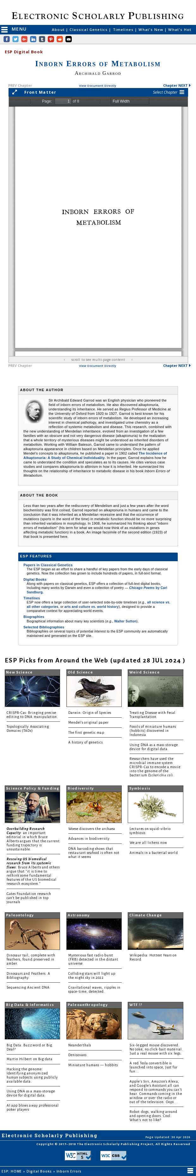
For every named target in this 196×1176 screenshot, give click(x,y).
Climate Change (145, 915)
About (59, 29)
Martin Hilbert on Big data (29, 1059)
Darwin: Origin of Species (89, 712)
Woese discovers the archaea (91, 829)
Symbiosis (140, 788)
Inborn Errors (70, 1171)
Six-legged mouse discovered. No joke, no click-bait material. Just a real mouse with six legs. (156, 1049)
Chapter (177, 85)
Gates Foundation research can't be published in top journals (29, 898)
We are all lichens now (148, 842)
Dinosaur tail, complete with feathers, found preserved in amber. (31, 959)
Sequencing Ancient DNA (28, 987)
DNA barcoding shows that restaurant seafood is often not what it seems (94, 853)
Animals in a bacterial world (154, 853)
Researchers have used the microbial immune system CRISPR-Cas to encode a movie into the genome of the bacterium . (155, 767)
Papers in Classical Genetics (47, 565)
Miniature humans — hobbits (93, 1065)
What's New (151, 29)
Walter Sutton (125, 621)
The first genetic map (86, 732)
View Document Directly (97, 86)
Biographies (33, 617)
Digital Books (34, 579)
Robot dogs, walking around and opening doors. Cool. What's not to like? (153, 1116)
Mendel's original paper (88, 722)
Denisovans (77, 1055)
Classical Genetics (89, 29)
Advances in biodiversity (89, 838)
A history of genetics (85, 742)
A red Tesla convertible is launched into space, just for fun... (153, 1067)
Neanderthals (79, 1045)
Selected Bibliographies (43, 627)
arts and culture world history (91, 607)
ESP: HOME (12, 1171)
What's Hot (179, 29)
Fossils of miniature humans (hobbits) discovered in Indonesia (153, 731)
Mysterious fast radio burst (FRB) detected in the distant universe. (93, 959)
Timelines (124, 29)
